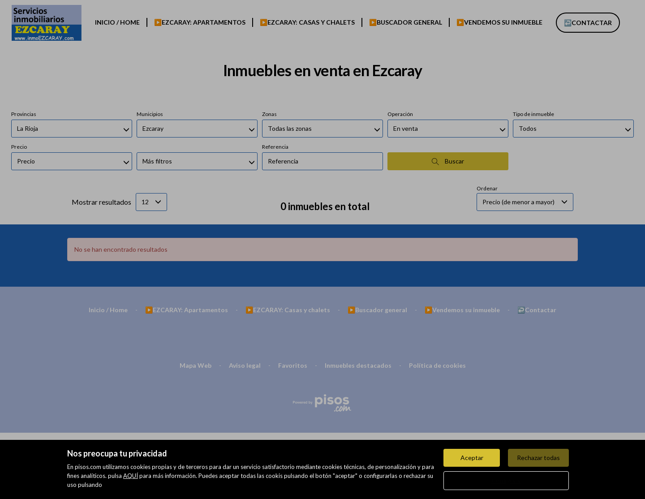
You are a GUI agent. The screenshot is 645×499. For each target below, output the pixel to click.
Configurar (506, 480)
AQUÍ (130, 475)
